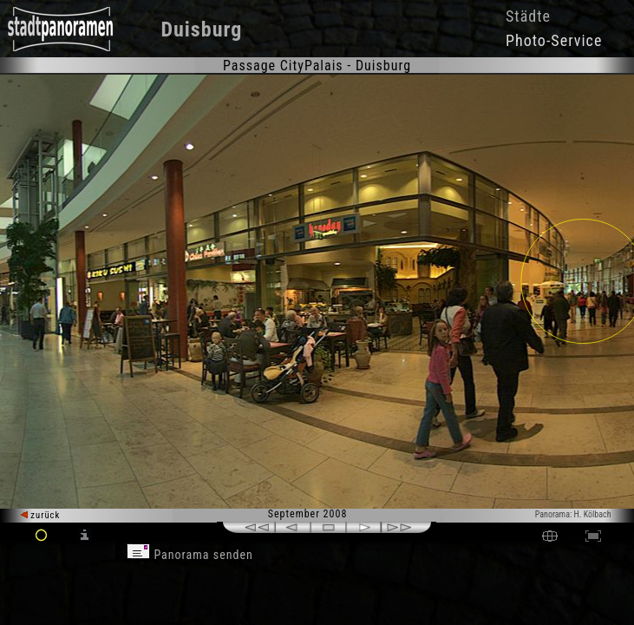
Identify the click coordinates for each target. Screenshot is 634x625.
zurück (40, 515)
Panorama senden (190, 555)
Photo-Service (554, 40)
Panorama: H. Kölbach (573, 514)
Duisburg (201, 29)
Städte (528, 16)
